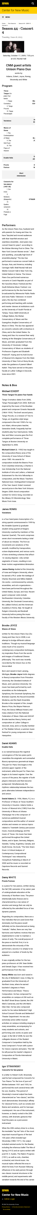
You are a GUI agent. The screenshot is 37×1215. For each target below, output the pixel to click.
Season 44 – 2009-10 (25, 23)
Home (3, 23)
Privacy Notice (6, 1207)
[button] (33, 3)
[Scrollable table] (18, 153)
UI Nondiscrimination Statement (21, 1207)
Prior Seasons (12, 23)
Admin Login (9, 1199)
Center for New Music (15, 10)
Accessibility (6, 1209)
